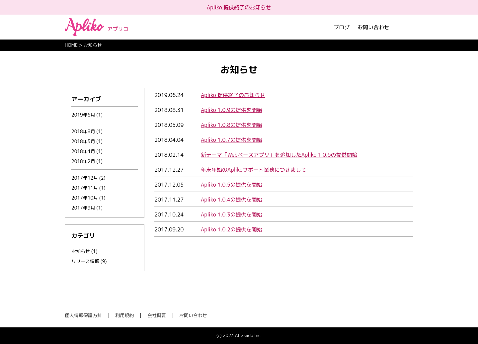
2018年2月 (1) (87, 161)
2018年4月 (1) (87, 151)
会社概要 (156, 315)
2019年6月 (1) (87, 115)
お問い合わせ (373, 27)
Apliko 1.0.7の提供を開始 (231, 139)
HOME (71, 45)
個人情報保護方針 (83, 315)
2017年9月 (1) (87, 208)
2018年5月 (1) (87, 141)
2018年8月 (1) (87, 131)
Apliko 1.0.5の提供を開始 (231, 184)
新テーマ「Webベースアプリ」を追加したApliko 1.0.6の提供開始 (279, 154)
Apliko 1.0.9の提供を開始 (231, 110)
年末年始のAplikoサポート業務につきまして (253, 169)
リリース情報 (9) (89, 261)
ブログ (342, 27)
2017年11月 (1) (88, 188)
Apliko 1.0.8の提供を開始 (231, 125)
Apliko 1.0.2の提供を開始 (231, 229)
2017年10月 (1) (88, 198)
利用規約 (124, 315)
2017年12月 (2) (88, 178)
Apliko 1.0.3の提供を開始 (231, 214)
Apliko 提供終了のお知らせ (239, 7)
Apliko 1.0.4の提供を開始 (231, 199)
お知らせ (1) (84, 251)
